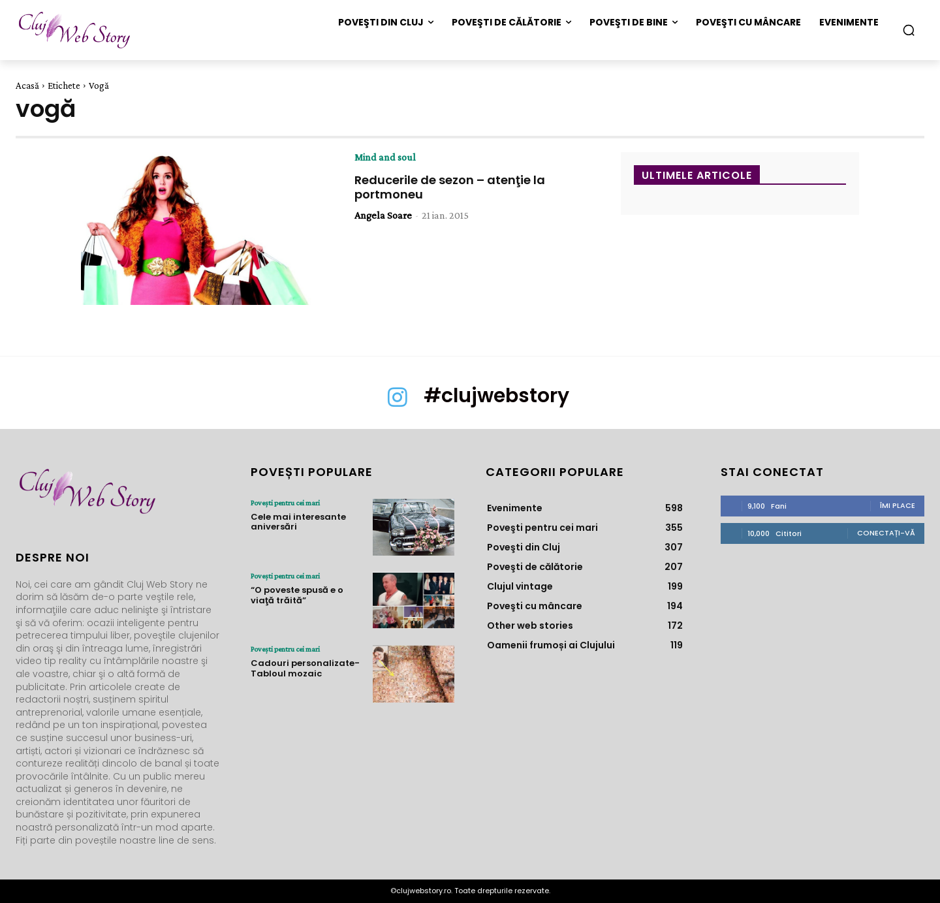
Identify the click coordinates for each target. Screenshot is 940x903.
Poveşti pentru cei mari (285, 503)
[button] (908, 30)
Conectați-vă (886, 533)
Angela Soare (383, 215)
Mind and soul (385, 157)
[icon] (397, 403)
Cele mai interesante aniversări (298, 522)
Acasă (27, 85)
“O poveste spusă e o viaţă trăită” (297, 595)
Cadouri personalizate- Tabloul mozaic (305, 668)
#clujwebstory (496, 395)
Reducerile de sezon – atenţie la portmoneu (449, 187)
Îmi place (897, 505)
